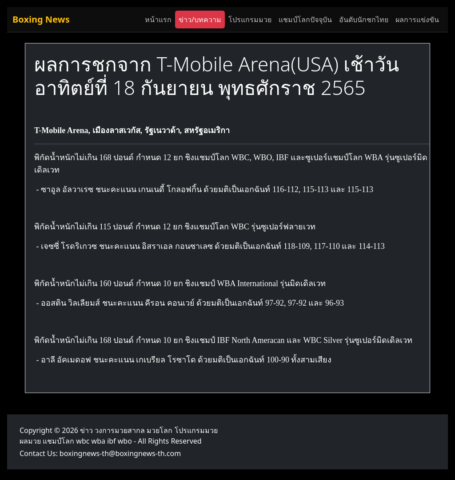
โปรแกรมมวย (249, 19)
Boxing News (41, 19)
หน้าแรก (158, 19)
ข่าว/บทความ (200, 19)
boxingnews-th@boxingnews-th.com (120, 453)
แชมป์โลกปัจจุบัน (305, 19)
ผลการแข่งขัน (417, 19)
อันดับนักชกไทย (363, 19)
